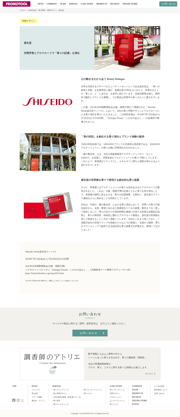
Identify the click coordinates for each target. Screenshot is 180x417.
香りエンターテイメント (93, 390)
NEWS (40, 4)
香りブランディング (61, 390)
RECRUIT (115, 4)
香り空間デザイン (60, 393)
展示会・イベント (38, 401)
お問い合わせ (169, 4)
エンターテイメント (117, 401)
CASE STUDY (87, 4)
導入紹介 (35, 393)
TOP (14, 386)
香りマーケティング (61, 404)
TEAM (63, 4)
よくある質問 (159, 386)
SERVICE (73, 4)
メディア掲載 (37, 397)
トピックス (36, 390)
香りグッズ (114, 404)
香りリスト (88, 393)
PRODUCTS (101, 4)
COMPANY (52, 4)
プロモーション (116, 397)
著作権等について (161, 390)
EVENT (135, 404)
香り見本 (56, 401)
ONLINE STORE (130, 4)
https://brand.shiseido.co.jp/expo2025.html (44, 273)
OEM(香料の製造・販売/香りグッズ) (67, 397)
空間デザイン (28, 21)
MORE (149, 374)
